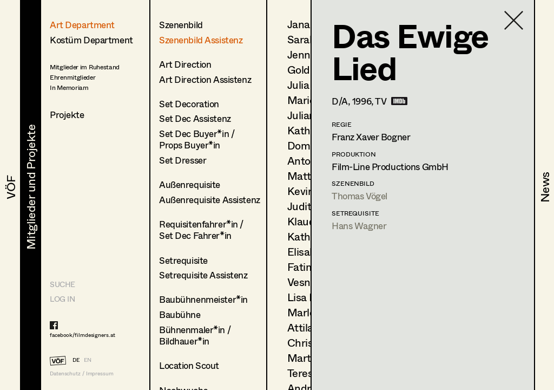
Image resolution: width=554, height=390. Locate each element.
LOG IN (62, 298)
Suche (62, 284)
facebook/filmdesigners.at (82, 334)
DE (76, 359)
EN (87, 359)
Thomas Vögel (359, 195)
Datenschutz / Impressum (82, 373)
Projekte (67, 114)
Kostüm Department (91, 39)
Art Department (82, 24)
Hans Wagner (359, 225)
